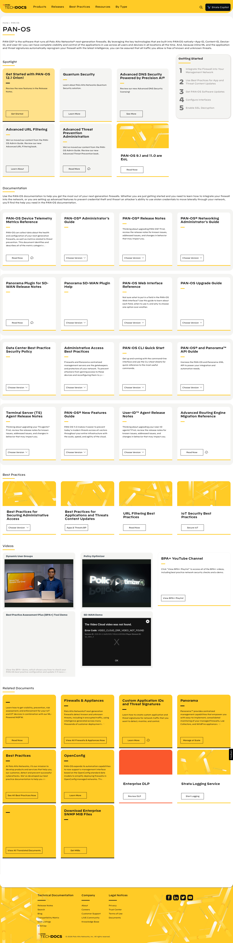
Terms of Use (116, 913)
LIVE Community (91, 917)
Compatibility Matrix (49, 917)
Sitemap (42, 926)
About (85, 905)
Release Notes (45, 905)
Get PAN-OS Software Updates (205, 91)
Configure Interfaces (198, 99)
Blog (40, 913)
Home (5, 23)
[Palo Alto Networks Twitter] (183, 899)
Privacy (113, 905)
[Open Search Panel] (202, 7)
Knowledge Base (91, 921)
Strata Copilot (218, 7)
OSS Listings (44, 921)
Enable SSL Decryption (200, 108)
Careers (86, 909)
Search (41, 909)
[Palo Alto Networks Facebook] (169, 899)
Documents (115, 917)
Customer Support (91, 913)
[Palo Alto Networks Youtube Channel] (190, 899)
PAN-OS (15, 23)
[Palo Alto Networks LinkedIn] (176, 899)
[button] (17, 114)
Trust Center (115, 909)
